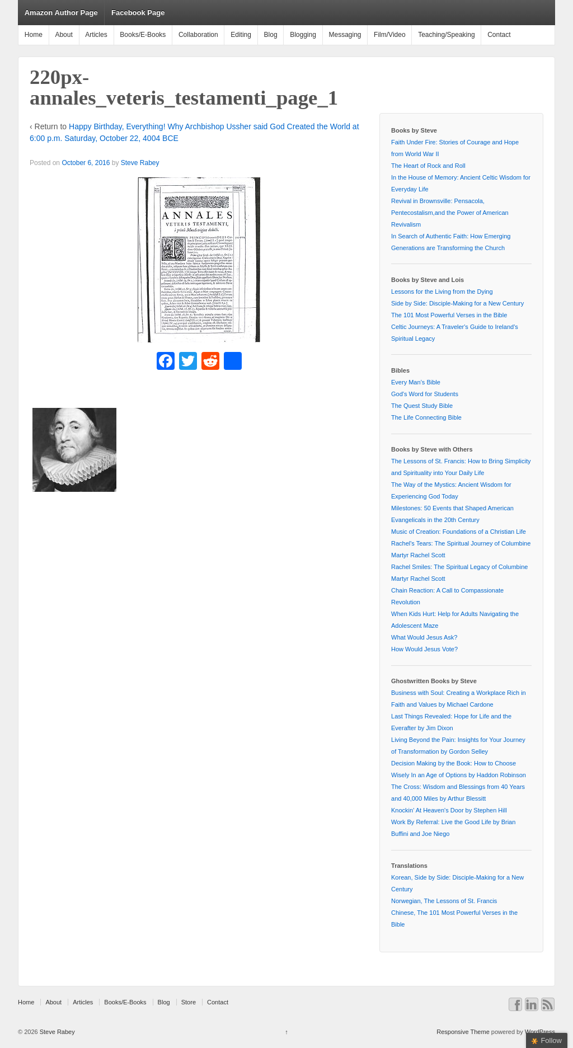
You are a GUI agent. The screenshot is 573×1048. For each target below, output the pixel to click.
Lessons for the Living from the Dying (442, 291)
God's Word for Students (424, 394)
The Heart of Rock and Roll (428, 165)
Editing (241, 35)
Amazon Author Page (61, 12)
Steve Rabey (140, 163)
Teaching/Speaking (446, 35)
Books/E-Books (143, 35)
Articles (96, 35)
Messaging (344, 35)
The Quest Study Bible (422, 405)
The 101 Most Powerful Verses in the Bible (449, 315)
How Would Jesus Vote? (424, 649)
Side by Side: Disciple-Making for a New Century (457, 303)
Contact (498, 35)
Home (34, 35)
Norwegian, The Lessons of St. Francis (444, 900)
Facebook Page (138, 12)
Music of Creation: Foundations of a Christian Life (458, 531)
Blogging (303, 35)
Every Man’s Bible (415, 382)
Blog (271, 35)
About (63, 35)
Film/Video (389, 35)
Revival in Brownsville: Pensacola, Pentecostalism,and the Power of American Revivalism (450, 213)
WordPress (540, 1031)
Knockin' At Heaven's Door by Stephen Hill (449, 810)
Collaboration (198, 35)
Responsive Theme (463, 1031)
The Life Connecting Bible (426, 417)
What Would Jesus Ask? (424, 637)
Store (188, 1002)
